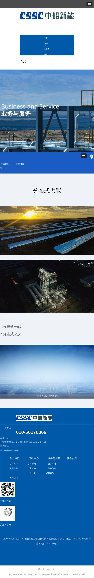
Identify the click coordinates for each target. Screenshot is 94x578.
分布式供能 (18, 164)
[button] (89, 4)
